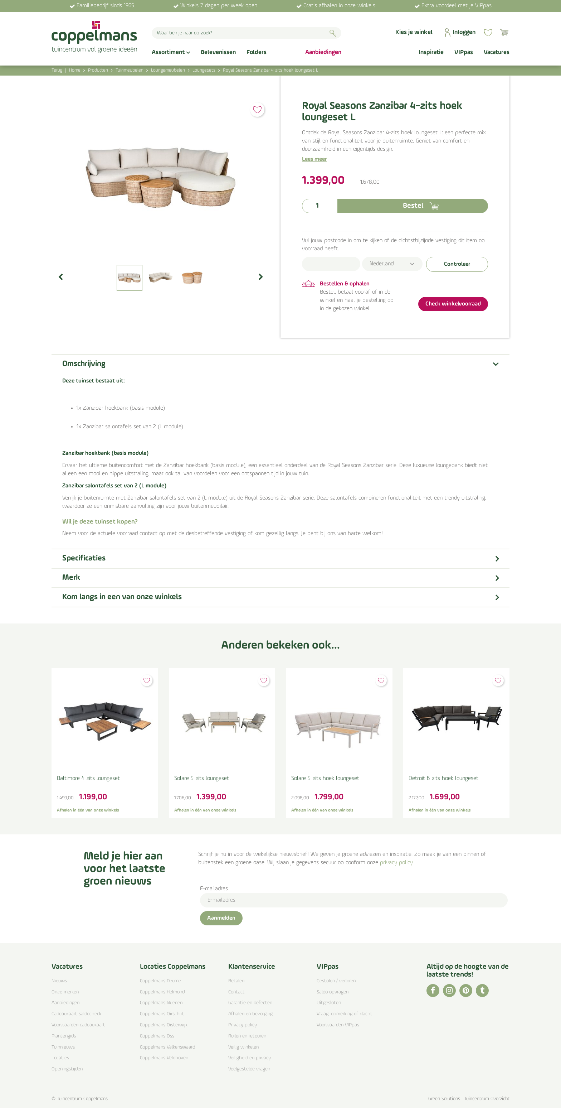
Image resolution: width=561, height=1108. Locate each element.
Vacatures (67, 966)
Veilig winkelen (243, 1047)
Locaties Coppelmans (172, 966)
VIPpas (327, 966)
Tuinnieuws (63, 1047)
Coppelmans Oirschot (162, 1014)
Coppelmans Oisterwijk (163, 1025)
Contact (236, 992)
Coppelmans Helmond (162, 992)
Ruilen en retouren (247, 1036)
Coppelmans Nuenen (161, 1003)
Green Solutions (444, 1099)
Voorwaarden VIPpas (338, 1025)
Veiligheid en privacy (249, 1058)
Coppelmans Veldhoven (164, 1058)
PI (465, 990)
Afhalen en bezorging (250, 1014)
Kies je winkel (414, 32)
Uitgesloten (329, 1003)
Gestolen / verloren (336, 981)
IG (449, 990)
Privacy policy (242, 1025)
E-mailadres (214, 889)
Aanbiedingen (65, 1003)
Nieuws (59, 981)
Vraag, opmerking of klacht (344, 1014)
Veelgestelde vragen (249, 1069)
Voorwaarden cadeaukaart (78, 1025)
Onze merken (65, 992)
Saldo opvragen (332, 992)
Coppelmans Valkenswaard (167, 1047)
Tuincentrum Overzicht (486, 1099)
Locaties (60, 1058)
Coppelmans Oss (157, 1036)
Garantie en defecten (250, 1003)
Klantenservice (251, 966)
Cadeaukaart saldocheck (76, 1014)
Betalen (236, 981)
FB (432, 990)
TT (482, 990)
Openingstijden (67, 1069)
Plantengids (64, 1036)
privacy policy (396, 863)
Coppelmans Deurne (160, 981)
